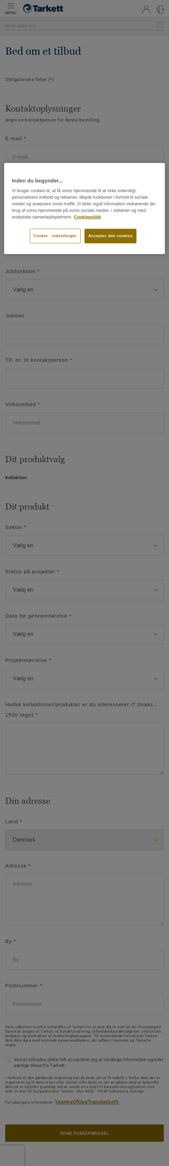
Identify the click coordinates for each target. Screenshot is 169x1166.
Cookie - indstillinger (55, 236)
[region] (84, 208)
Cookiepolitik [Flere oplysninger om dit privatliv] (87, 216)
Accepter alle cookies (110, 236)
